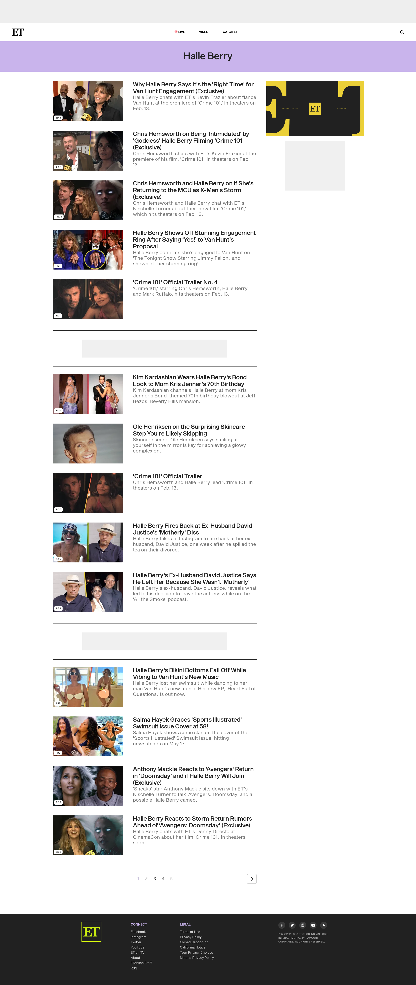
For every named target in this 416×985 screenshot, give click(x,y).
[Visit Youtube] (313, 926)
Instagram (138, 937)
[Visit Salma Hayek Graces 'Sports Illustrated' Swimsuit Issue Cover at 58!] (88, 736)
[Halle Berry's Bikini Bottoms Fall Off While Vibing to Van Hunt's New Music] (195, 682)
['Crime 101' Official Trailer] (195, 482)
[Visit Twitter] (292, 926)
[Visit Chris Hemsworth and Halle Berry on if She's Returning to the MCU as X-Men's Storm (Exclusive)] (88, 200)
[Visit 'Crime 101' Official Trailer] (88, 493)
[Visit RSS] (323, 926)
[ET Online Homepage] (18, 32)
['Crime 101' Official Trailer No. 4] (195, 288)
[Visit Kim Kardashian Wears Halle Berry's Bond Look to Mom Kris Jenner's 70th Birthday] (88, 394)
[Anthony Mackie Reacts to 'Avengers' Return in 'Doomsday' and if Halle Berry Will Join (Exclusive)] (195, 784)
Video (204, 32)
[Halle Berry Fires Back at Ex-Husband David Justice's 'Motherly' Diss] (195, 538)
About (135, 957)
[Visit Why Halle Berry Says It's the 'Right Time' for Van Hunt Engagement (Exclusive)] (88, 101)
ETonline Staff (141, 963)
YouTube (137, 947)
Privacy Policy (191, 937)
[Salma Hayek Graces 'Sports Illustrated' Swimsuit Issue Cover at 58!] (195, 731)
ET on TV (137, 952)
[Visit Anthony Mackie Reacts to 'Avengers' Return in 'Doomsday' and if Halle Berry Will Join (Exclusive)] (88, 786)
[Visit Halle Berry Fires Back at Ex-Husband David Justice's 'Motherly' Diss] (88, 542)
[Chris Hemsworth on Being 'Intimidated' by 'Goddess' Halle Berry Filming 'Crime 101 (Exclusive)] (195, 149)
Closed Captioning (194, 942)
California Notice (192, 947)
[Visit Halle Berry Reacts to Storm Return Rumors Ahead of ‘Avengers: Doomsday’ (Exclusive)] (88, 835)
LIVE (181, 32)
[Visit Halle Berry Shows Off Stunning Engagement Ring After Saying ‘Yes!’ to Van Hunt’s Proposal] (88, 250)
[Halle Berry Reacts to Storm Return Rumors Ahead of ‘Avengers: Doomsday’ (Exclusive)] (195, 830)
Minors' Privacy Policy (197, 957)
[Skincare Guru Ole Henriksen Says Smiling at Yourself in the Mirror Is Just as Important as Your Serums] (195, 439)
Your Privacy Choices (196, 952)
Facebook (138, 932)
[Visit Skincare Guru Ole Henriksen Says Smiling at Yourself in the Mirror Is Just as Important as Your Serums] (88, 443)
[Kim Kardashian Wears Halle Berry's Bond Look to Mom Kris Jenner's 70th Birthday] (195, 389)
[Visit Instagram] (302, 926)
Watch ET (230, 32)
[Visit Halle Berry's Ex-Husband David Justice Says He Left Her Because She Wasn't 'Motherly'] (88, 592)
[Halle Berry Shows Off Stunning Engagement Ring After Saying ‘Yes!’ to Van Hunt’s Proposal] (195, 248)
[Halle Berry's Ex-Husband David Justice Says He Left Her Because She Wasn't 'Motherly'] (195, 587)
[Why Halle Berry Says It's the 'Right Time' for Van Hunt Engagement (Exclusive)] (195, 96)
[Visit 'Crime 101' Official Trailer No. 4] (88, 299)
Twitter (136, 942)
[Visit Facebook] (281, 926)
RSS (134, 968)
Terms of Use (190, 932)
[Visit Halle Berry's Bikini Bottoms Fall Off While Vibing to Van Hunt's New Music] (88, 687)
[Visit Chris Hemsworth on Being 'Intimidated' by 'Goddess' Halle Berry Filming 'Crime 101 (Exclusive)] (88, 151)
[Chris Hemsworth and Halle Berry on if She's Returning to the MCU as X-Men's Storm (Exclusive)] (195, 198)
